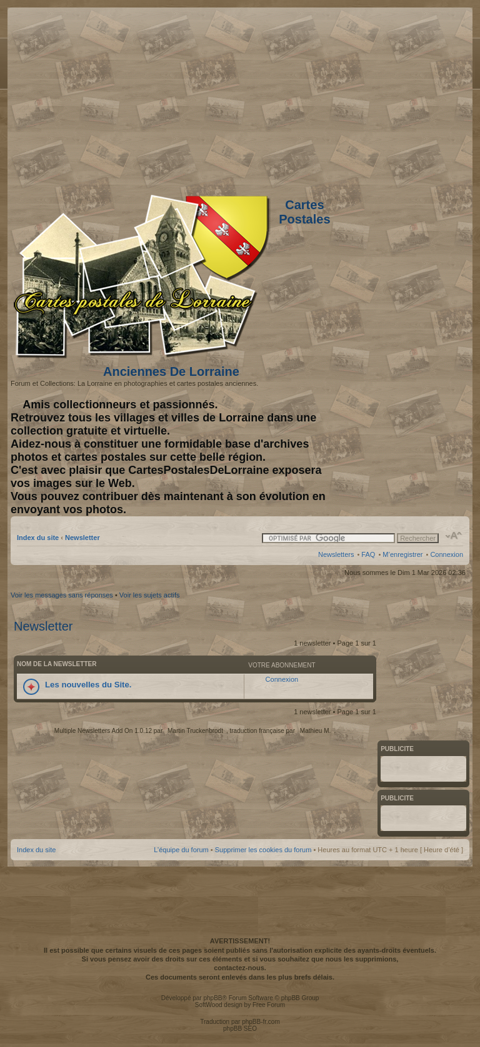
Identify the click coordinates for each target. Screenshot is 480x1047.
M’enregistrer (402, 554)
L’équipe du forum (181, 849)
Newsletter (82, 537)
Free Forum (268, 1004)
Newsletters (336, 554)
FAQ (368, 554)
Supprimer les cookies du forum (263, 849)
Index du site (38, 537)
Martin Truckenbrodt (195, 730)
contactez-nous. (240, 967)
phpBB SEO (240, 1028)
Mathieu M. (315, 730)
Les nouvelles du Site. (88, 684)
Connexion (446, 554)
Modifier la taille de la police (454, 535)
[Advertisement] (364, 98)
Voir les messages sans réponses (62, 595)
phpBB (212, 998)
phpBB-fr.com (261, 1021)
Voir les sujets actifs (149, 595)
